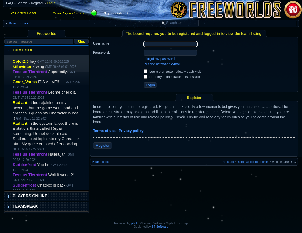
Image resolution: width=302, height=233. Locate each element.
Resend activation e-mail (162, 64)
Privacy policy (131, 131)
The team (227, 162)
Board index (18, 23)
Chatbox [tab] (19, 50)
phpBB (135, 223)
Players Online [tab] (26, 196)
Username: (101, 43)
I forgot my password (159, 59)
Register (37, 3)
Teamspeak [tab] (22, 206)
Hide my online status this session (172, 77)
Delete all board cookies (253, 162)
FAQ (9, 3)
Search (22, 3)
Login (51, 3)
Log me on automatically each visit (172, 71)
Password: (101, 52)
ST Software (159, 226)
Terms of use (104, 131)
